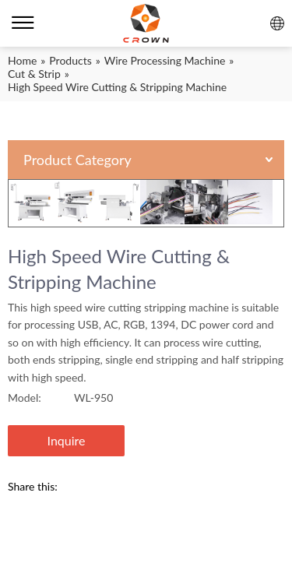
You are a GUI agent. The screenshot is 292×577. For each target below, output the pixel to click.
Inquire (66, 440)
